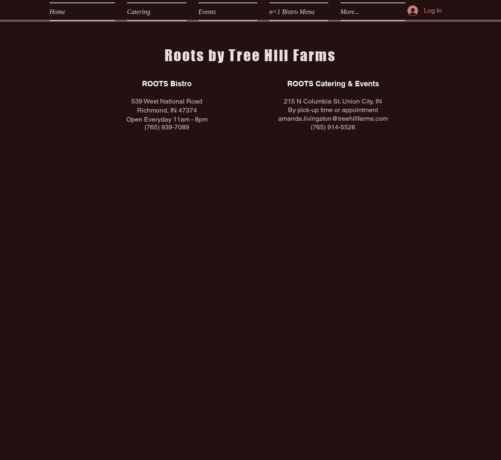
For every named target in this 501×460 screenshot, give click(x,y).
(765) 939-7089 (166, 127)
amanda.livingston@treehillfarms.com (333, 118)
